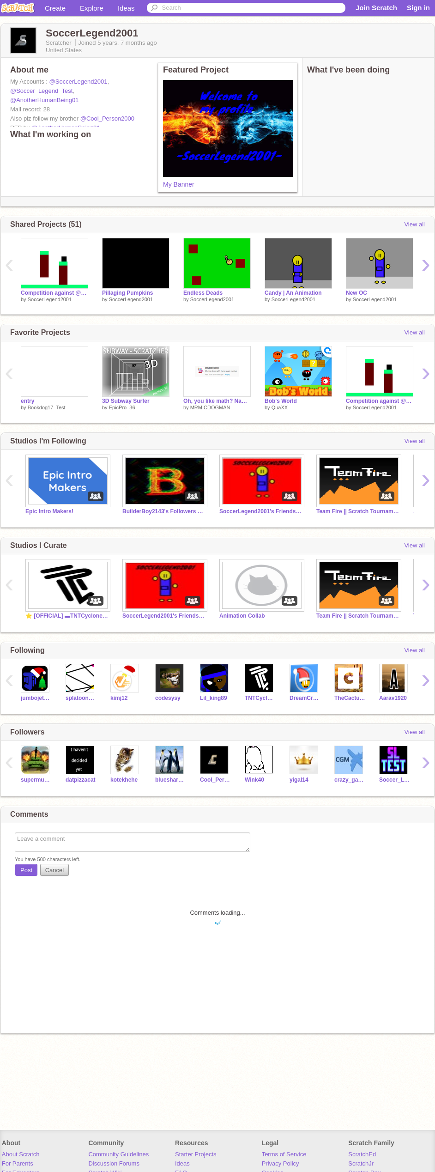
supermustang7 (36, 780)
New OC (356, 293)
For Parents (17, 1163)
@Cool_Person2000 (107, 118)
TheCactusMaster (349, 698)
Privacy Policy (280, 1163)
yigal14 (299, 780)
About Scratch (21, 1154)
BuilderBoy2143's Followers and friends (163, 511)
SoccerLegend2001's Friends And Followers (260, 511)
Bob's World (281, 401)
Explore (91, 8)
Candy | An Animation (293, 293)
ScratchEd (362, 1154)
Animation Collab (242, 616)
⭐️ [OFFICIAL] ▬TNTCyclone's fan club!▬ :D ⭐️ (67, 616)
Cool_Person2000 (215, 780)
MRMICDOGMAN (210, 407)
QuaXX (280, 407)
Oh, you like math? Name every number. (217, 401)
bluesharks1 (170, 780)
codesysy (168, 698)
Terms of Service (284, 1154)
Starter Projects (196, 1154)
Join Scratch (376, 8)
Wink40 (254, 780)
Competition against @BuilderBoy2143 (54, 293)
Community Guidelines (118, 1154)
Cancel (54, 870)
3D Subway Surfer (126, 401)
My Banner (178, 184)
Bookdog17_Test (47, 407)
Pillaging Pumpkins (127, 293)
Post (26, 870)
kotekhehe (124, 780)
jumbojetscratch (36, 698)
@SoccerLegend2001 (78, 81)
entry (27, 401)
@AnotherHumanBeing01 (44, 100)
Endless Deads (203, 293)
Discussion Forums (113, 1163)
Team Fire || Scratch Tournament (357, 511)
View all (414, 224)
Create (55, 8)
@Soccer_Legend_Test (41, 90)
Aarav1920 (393, 698)
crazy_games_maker (349, 780)
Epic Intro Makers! (49, 511)
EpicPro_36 (122, 407)
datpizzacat (81, 780)
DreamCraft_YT (305, 698)
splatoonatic (81, 698)
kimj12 (118, 698)
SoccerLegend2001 (50, 299)
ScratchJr (361, 1163)
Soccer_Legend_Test (394, 780)
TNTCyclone (260, 698)
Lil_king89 (213, 698)
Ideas (126, 8)
